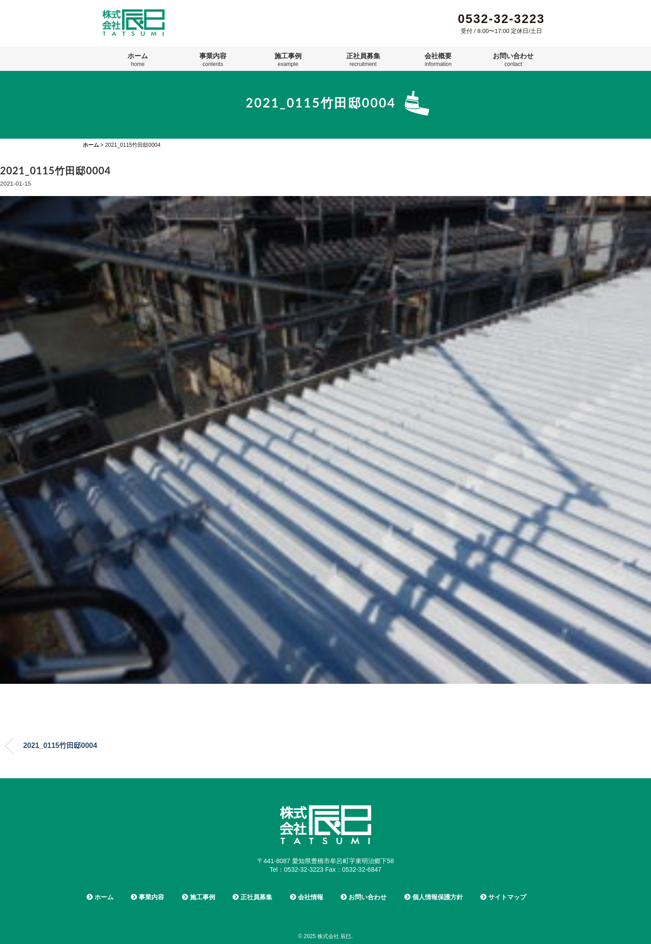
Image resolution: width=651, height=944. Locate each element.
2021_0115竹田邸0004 (60, 745)
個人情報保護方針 (433, 897)
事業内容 (212, 59)
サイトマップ (503, 897)
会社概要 (438, 59)
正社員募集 (363, 59)
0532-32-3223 (501, 19)
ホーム (137, 59)
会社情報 (306, 897)
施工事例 (288, 59)
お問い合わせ (513, 59)
